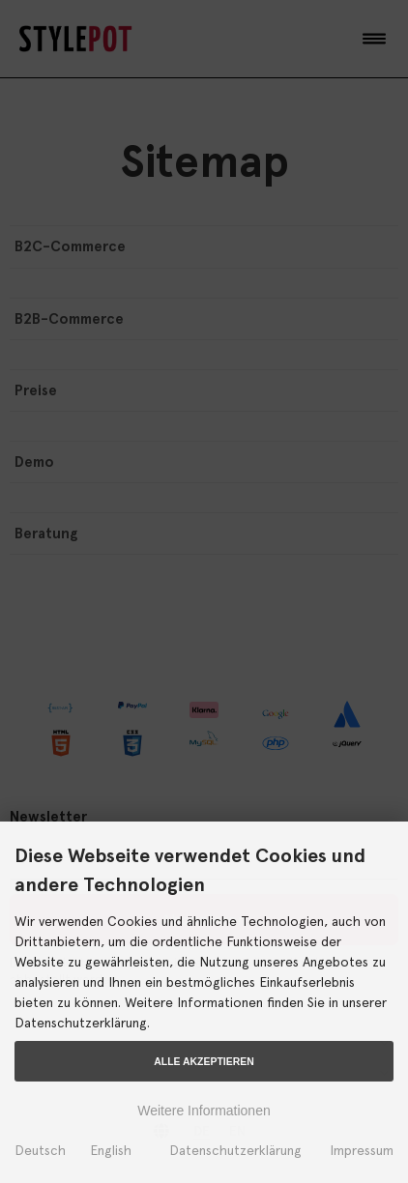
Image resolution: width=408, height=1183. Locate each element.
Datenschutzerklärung (235, 1150)
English (110, 1150)
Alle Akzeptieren (203, 1061)
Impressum (361, 1150)
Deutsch (40, 1150)
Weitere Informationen (203, 1110)
